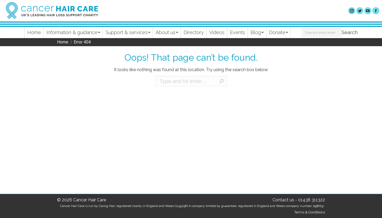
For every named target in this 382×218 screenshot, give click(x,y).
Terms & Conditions (309, 212)
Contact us (283, 199)
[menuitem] (34, 32)
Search (350, 32)
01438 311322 (311, 199)
